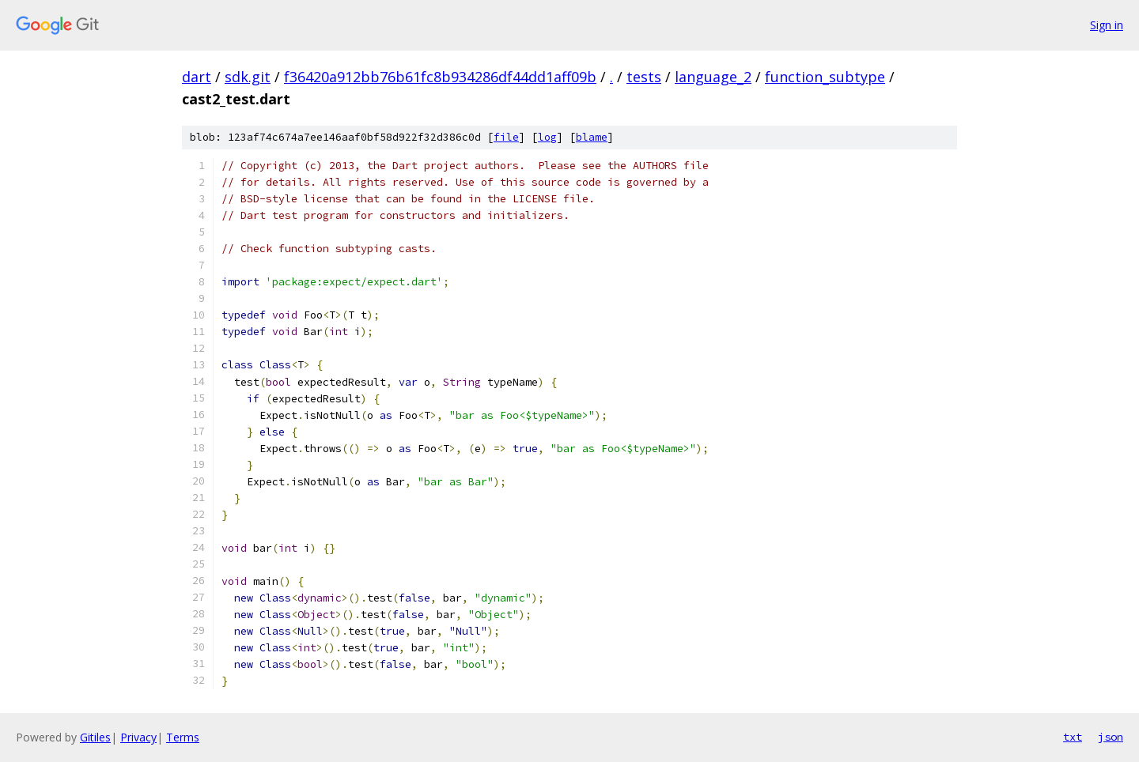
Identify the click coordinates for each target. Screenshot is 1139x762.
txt (1072, 737)
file (506, 137)
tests (643, 76)
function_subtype (825, 76)
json (1110, 737)
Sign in (1106, 24)
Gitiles (95, 737)
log (547, 137)
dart (196, 76)
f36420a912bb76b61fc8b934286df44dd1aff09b (440, 76)
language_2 (713, 76)
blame (591, 137)
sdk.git (248, 76)
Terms (182, 737)
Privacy (138, 737)
